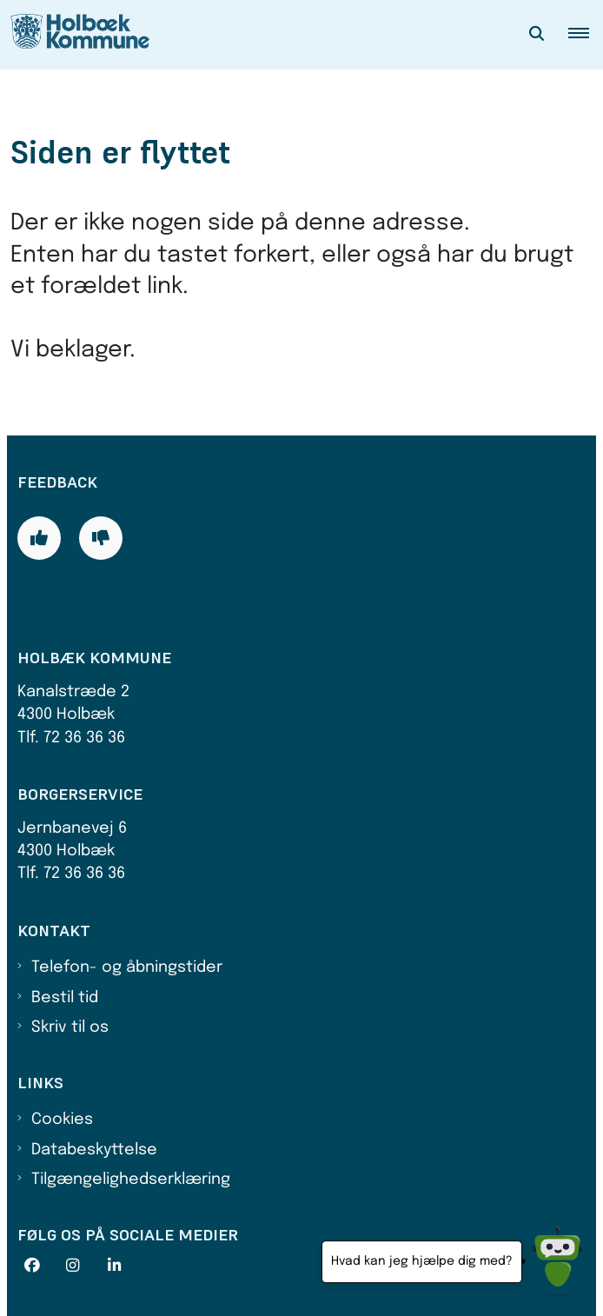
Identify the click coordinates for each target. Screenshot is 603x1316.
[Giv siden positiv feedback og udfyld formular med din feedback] (39, 538)
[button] (585, 35)
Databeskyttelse (94, 1150)
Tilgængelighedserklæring (130, 1179)
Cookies (62, 1119)
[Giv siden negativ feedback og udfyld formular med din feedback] (101, 538)
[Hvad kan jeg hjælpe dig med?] (557, 1262)
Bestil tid (64, 998)
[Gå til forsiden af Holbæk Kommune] (74, 35)
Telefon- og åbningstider (126, 967)
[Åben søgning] (537, 35)
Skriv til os (70, 1027)
